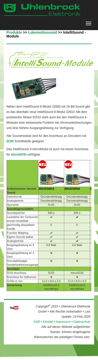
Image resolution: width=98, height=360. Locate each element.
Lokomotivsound (42, 32)
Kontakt (47, 322)
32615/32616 (72, 188)
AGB (36, 322)
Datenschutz (81, 322)
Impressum (63, 322)
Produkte (14, 32)
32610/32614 (46, 188)
